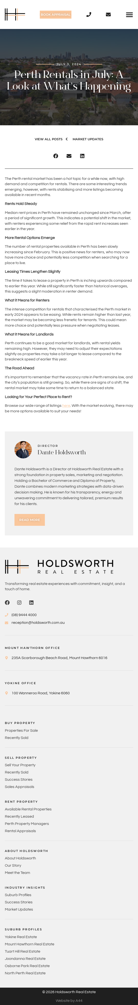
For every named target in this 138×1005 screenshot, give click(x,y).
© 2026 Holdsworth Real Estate (69, 992)
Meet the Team (17, 873)
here (66, 406)
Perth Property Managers (27, 824)
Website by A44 (69, 1001)
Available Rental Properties (28, 809)
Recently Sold (16, 738)
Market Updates (19, 909)
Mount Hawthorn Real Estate (29, 944)
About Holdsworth (20, 858)
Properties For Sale (21, 730)
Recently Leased (19, 816)
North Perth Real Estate (25, 973)
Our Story (13, 865)
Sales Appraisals (19, 787)
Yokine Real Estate (21, 937)
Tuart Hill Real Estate (22, 951)
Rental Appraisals (20, 831)
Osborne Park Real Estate (27, 966)
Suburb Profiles (18, 895)
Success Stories (19, 779)
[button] (129, 14)
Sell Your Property (20, 765)
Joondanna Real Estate (25, 959)
